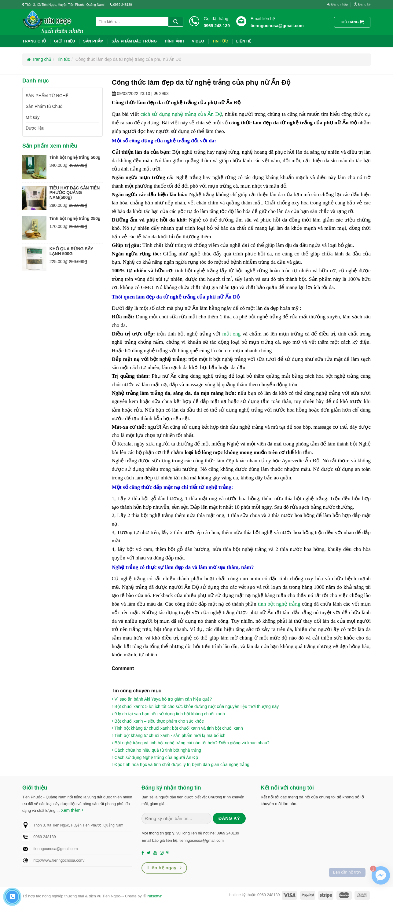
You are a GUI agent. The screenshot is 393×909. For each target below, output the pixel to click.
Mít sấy (32, 117)
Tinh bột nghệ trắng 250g (75, 218)
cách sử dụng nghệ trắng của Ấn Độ (181, 114)
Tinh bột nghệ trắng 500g (75, 157)
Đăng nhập (337, 4)
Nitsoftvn (154, 896)
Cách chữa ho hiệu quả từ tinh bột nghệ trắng (156, 750)
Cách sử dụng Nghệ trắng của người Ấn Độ (155, 757)
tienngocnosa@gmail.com (277, 25)
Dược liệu (35, 128)
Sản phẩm (93, 41)
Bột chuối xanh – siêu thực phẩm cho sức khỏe (158, 721)
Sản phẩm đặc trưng (134, 41)
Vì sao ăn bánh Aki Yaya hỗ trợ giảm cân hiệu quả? (162, 699)
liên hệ (244, 41)
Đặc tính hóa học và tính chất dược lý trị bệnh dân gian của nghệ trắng (181, 764)
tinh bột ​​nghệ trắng (279, 604)
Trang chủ (34, 41)
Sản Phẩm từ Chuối (44, 106)
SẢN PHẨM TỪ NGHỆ (47, 95)
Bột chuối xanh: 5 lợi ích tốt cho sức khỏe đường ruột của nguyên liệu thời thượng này (195, 706)
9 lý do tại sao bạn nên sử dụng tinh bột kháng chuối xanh (168, 713)
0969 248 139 (217, 25)
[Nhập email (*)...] (176, 818)
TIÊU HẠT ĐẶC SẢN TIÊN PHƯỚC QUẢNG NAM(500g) (75, 192)
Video (198, 41)
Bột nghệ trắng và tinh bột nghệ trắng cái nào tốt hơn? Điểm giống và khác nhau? (191, 742)
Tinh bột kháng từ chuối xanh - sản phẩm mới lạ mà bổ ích (169, 735)
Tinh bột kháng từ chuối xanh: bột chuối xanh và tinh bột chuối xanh (177, 728)
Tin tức (220, 41)
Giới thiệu (64, 41)
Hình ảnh (174, 41)
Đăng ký (362, 4)
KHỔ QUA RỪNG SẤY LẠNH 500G (71, 251)
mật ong (231, 334)
